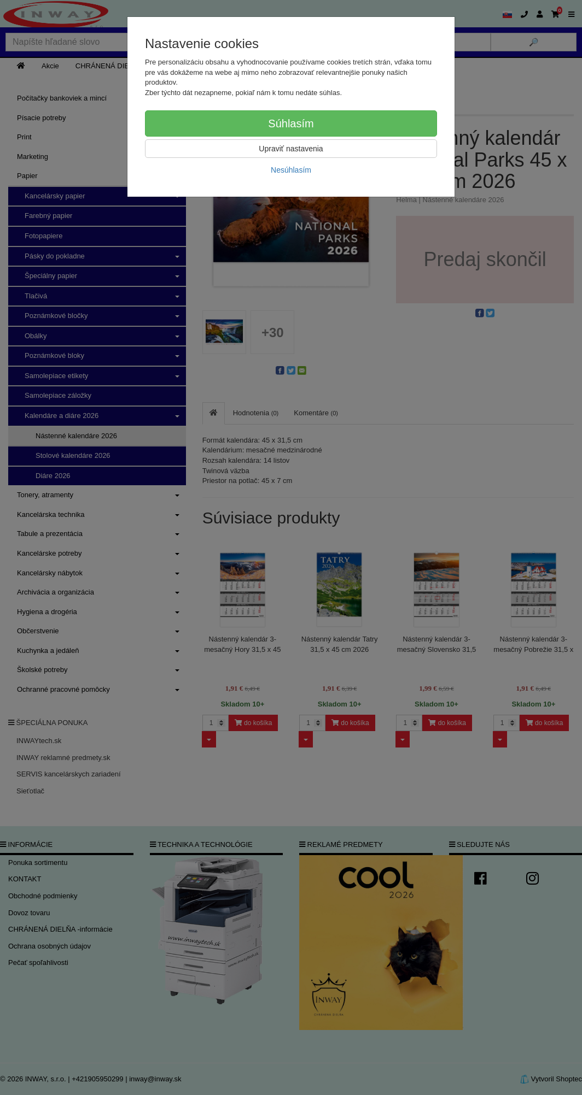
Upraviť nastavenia (291, 148)
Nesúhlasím (291, 170)
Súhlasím (290, 123)
